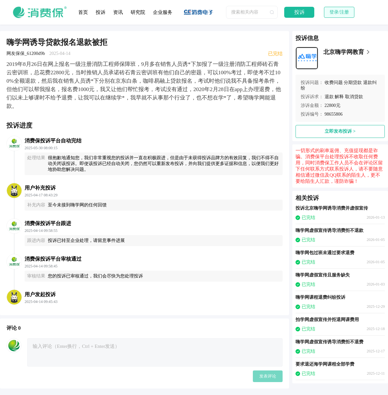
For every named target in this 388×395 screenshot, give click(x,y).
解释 (339, 96)
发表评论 (267, 376)
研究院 (138, 12)
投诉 (100, 12)
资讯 (118, 12)
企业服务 (162, 12)
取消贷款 (354, 96)
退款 (329, 96)
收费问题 (334, 82)
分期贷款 (353, 82)
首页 (83, 12)
